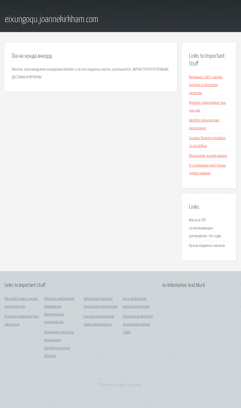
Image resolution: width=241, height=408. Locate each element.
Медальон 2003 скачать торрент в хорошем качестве (205, 85)
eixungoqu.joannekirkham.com (51, 19)
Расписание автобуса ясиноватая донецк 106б (138, 324)
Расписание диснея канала (208, 156)
